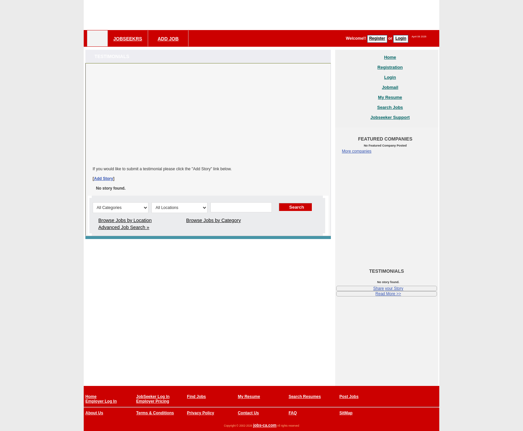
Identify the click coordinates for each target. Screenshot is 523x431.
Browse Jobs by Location (125, 220)
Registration (390, 67)
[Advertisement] (317, 15)
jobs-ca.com (265, 425)
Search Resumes (305, 396)
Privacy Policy (200, 413)
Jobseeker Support (390, 117)
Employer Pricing (152, 401)
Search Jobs (390, 107)
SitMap (345, 413)
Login (400, 38)
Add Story (103, 178)
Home (390, 57)
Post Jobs (348, 396)
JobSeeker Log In (152, 396)
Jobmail (390, 87)
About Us (94, 413)
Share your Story (388, 288)
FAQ (293, 413)
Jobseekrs (127, 38)
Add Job (167, 38)
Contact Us (248, 413)
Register (377, 38)
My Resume (390, 97)
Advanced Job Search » (123, 227)
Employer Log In (101, 401)
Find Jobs (196, 396)
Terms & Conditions (155, 413)
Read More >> (388, 293)
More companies (357, 151)
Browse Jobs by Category (213, 220)
